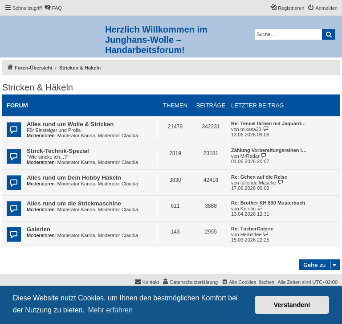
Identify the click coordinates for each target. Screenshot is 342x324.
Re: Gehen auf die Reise (259, 177)
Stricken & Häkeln (37, 87)
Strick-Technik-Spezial (58, 151)
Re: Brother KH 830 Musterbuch (268, 202)
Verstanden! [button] (292, 304)
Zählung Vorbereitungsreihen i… (269, 150)
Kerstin (248, 208)
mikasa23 (250, 129)
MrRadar (250, 156)
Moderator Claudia (118, 135)
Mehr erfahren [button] (110, 310)
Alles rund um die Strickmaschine (74, 203)
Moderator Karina (76, 135)
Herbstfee (251, 234)
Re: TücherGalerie (252, 228)
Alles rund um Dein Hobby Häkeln (74, 177)
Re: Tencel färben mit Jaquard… (268, 123)
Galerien (38, 229)
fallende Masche (258, 182)
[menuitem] (53, 8)
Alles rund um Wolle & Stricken (70, 124)
